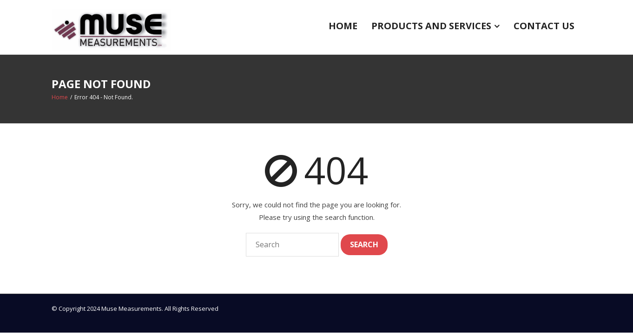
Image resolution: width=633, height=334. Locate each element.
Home (343, 25)
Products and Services (431, 25)
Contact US (544, 25)
